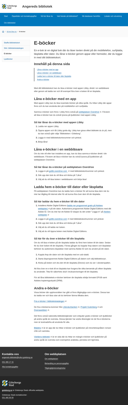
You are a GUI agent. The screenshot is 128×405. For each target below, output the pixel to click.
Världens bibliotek (42, 337)
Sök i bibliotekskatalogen (14, 48)
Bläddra (37, 328)
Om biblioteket (9, 23)
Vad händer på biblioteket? (67, 16)
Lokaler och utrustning (113, 16)
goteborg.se (7, 390)
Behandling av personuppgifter (57, 363)
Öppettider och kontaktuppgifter (24, 16)
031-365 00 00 (7, 398)
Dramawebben (40, 310)
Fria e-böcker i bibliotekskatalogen (49, 301)
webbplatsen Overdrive (89, 112)
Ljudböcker (8, 59)
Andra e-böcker (43, 80)
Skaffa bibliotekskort (12, 43)
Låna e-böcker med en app (47, 70)
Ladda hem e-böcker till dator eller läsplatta (54, 76)
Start (6, 16)
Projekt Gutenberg (89, 307)
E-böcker (7, 54)
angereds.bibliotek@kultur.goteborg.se (17, 357)
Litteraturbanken (70, 307)
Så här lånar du (47, 16)
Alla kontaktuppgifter (10, 367)
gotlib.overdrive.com (58, 171)
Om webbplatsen (51, 359)
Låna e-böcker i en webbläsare (49, 73)
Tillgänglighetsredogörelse (55, 368)
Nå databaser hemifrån (91, 16)
